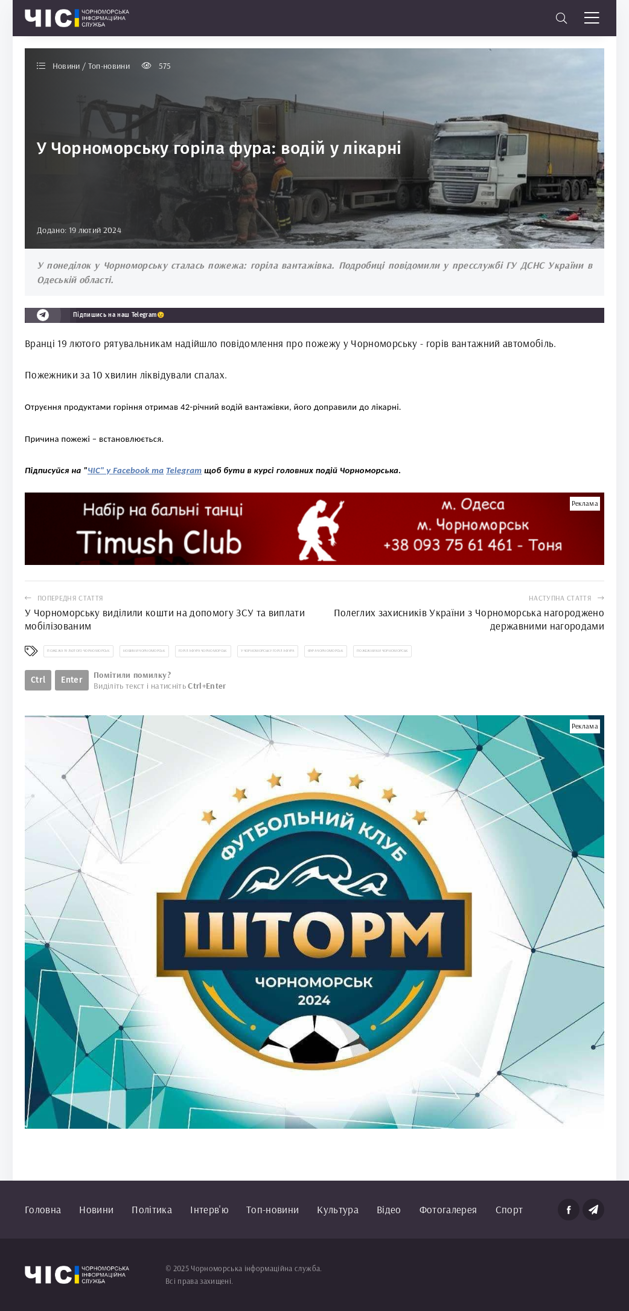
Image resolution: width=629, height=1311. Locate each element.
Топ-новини (272, 1209)
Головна (43, 1209)
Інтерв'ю (209, 1209)
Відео (389, 1209)
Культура (338, 1209)
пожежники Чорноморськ (382, 650)
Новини (96, 1209)
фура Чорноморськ (325, 650)
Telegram (184, 470)
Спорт (509, 1209)
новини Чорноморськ (144, 650)
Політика (152, 1209)
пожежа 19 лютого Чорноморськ (78, 650)
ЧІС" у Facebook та (126, 470)
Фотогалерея (448, 1209)
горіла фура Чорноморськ (203, 650)
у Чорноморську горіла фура (268, 650)
